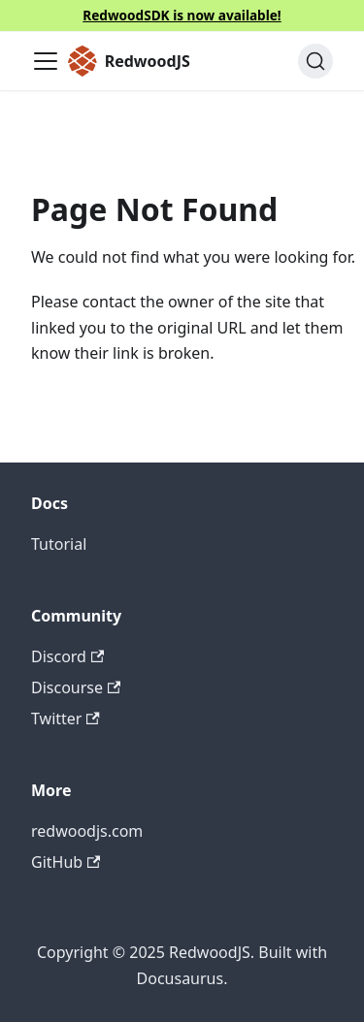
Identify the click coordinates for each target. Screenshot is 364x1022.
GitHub (65, 862)
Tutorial (58, 544)
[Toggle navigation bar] (45, 61)
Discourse (75, 687)
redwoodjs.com (87, 831)
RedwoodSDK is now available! (182, 15)
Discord (67, 656)
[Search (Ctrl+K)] (315, 61)
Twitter (65, 718)
